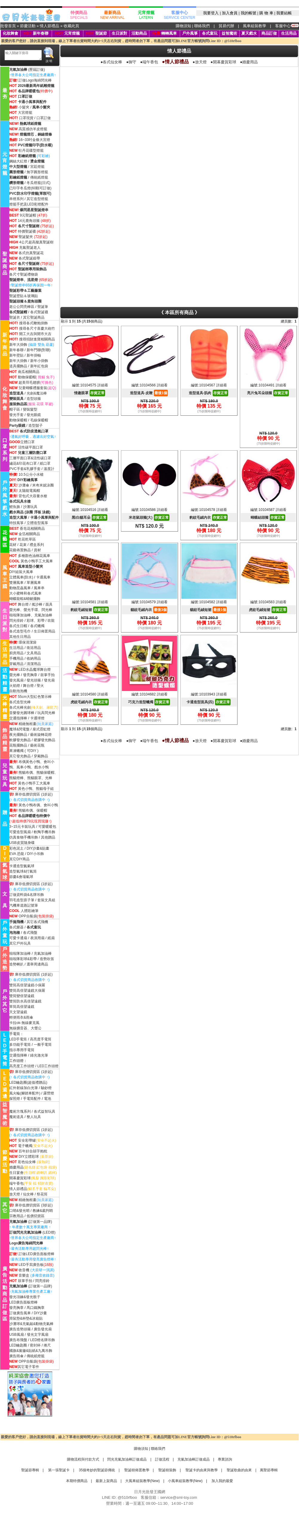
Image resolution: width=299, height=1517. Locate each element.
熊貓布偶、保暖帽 (33, 810)
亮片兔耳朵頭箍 (268, 393)
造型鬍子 (35, 425)
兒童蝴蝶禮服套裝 (33, 388)
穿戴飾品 (41, 756)
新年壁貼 (16, 355)
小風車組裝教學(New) (185, 1481)
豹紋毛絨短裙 (89, 610)
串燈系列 (16, 199)
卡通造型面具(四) (208, 702)
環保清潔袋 (27, 642)
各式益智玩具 (44, 1111)
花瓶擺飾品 (18, 745)
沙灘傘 (24, 485)
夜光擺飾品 (18, 735)
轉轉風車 (164, 33)
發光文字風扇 (37, 1334)
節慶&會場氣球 (21, 877)
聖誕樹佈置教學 (136, 1470)
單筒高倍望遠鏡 (21, 1007)
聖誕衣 (14, 317)
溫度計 (49, 469)
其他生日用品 (20, 637)
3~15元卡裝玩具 (22, 826)
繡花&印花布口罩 (23, 463)
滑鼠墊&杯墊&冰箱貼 (26, 1318)
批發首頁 (8, 26)
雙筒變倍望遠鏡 (21, 996)
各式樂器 (16, 927)
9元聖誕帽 (28, 215)
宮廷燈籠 (37, 167)
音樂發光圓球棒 (21, 713)
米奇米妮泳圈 (43, 485)
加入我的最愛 (222, 1481)
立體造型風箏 (37, 523)
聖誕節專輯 (30, 1470)
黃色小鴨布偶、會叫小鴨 (38, 805)
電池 (47, 1099)
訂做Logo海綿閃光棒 (35, 80)
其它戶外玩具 (20, 943)
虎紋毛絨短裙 (268, 610)
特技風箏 (16, 523)
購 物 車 (266, 13)
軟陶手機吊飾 (44, 832)
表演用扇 (37, 938)
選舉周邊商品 (37, 964)
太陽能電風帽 (29, 491)
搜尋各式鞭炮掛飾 (33, 323)
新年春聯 (40, 33)
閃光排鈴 (16, 620)
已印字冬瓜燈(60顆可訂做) (30, 188)
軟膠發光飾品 (20, 740)
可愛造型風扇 (20, 832)
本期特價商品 (77, 1481)
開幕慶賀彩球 (20, 1178)
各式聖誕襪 (39, 312)
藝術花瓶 (37, 745)
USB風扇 (16, 1334)
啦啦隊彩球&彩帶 (23, 959)
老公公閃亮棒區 (21, 307)
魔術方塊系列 (20, 1111)
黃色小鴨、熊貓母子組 (36, 789)
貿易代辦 (226, 26)
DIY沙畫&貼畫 (38, 848)
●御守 (131, 62)
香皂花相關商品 (32, 528)
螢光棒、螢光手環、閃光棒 (30, 610)
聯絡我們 (202, 26)
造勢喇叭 (16, 964)
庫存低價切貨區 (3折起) (34, 1205)
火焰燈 (14, 686)
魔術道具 (16, 1117)
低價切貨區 (36, 1216)
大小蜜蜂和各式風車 (25, 593)
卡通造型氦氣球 (21, 866)
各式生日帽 (18, 626)
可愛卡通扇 (18, 938)
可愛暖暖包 (47, 826)
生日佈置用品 (44, 631)
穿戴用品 (16, 664)
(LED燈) (32, 1232)
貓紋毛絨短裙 (208, 610)
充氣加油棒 (43, 953)
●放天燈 (200, 62)
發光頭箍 (34, 680)
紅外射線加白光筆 (23, 1088)
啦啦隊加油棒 (20, 953)
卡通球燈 (37, 718)
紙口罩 (45, 463)
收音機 (24, 1270)
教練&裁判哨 (43, 1211)
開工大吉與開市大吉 (35, 334)
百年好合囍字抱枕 (33, 1151)
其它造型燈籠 (37, 199)
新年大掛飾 (18, 345)
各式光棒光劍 (20, 707)
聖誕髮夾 (26, 237)
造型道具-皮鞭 (149, 393)
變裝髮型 (30, 409)
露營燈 (48, 1093)
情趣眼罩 (89, 393)
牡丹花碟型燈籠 (31, 150)
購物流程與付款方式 (83, 1459)
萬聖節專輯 (269, 1470)
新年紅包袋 (39, 366)
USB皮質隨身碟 (22, 843)
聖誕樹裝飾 (166, 1470)
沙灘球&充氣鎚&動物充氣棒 (31, 1324)
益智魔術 (229, 33)
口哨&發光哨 (19, 1211)
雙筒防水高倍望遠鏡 (25, 1001)
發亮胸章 (30, 675)
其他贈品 (48, 837)
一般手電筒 (43, 1044)
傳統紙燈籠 (39, 177)
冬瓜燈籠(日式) (38, 183)
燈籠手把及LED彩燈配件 (28, 204)
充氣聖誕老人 (30, 247)
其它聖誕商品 (34, 317)
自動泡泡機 (18, 691)
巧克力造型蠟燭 (149, 702)
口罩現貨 (26, 118)
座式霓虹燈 (41, 729)
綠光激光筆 (39, 1055)
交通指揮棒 (18, 718)
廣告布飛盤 (18, 1340)
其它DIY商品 (19, 859)
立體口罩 (27, 442)
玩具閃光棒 (46, 713)
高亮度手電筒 (40, 1039)
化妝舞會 (10, 33)
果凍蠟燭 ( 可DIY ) (24, 751)
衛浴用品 (34, 648)
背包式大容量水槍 (33, 496)
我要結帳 (284, 13)
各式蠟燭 (37, 626)
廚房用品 (16, 653)
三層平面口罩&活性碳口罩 (30, 458)
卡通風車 (43, 577)
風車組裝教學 (254, 26)
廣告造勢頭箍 (20, 1329)
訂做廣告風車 (20, 1313)
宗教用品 (16, 1216)
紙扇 (51, 938)
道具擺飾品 (18, 366)
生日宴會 (16, 1173)
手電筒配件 (32, 1099)
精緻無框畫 (27, 724)
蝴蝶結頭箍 (268, 517)
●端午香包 (149, 62)
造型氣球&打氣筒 (23, 871)
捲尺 (47, 1345)
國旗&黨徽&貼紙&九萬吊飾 (30, 1351)
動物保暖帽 (27, 377)
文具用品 (34, 653)
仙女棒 (28, 1194)
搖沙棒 (37, 604)
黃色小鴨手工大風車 (37, 561)
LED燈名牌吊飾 (42, 1340)
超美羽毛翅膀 (29, 382)
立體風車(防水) (21, 577)
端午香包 (16, 1183)
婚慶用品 (16, 1167)
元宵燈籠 (72, 33)
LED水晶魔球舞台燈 (34, 669)
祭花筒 (42, 1194)
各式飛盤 (30, 933)
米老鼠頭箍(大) (149, 517)
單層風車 (34, 583)
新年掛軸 (34, 355)
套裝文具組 (46, 900)
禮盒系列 (37, 545)
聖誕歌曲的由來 (239, 1470)
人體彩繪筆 (30, 911)
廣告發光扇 (43, 1329)
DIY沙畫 (40, 1313)
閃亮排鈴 (42, 1281)
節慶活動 (28, 26)
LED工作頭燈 (48, 1066)
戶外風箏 (190, 33)
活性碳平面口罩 (30, 447)
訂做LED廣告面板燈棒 (36, 1254)
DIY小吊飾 (35, 854)
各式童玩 (209, 33)
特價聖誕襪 (27, 231)
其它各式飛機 (37, 922)
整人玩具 (34, 1117)
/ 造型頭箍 (32, 399)
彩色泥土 (16, 848)
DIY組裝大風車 (21, 572)
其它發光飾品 (20, 756)
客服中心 (283, 26)
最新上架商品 (106, 1481)
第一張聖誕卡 (58, 1470)
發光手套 (16, 415)
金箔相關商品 (29, 534)
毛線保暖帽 (39, 420)
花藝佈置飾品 (20, 550)
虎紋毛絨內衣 (89, 702)
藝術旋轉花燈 (41, 735)
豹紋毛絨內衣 (208, 517)
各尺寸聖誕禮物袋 (23, 274)
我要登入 (211, 13)
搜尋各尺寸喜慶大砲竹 (37, 328)
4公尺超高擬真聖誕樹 (36, 242)
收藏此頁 (71, 26)
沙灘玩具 (30, 507)
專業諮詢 (225, 1459)
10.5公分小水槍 (31, 474)
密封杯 (35, 1345)
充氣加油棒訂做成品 (193, 1459)
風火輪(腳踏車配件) (24, 1093)
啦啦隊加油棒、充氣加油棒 (30, 615)
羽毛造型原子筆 (21, 900)
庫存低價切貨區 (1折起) (34, 794)
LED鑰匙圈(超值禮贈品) (28, 1082)
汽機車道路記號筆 (23, 905)
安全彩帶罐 (27, 1140)
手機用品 (16, 658)
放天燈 (14, 1194)
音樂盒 (24, 1275)
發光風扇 (16, 680)
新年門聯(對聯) (38, 350)
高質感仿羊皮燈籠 (33, 129)
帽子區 (14, 409)
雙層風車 (16, 583)
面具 (49, 604)
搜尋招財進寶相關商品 (37, 339)
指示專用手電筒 (21, 1050)
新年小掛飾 (39, 361)
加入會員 (229, 13)
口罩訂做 (43, 118)
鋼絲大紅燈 (18, 161)
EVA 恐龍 (16, 854)
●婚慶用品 (249, 62)
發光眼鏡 (34, 415)
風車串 (39, 588)
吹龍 (51, 620)
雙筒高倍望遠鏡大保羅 (27, 990)
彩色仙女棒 (27, 1162)
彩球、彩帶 (36, 620)
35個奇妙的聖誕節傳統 (96, 1470)
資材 (37, 550)
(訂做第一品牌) (30, 1222)
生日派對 (119, 33)
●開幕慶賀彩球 (223, 62)
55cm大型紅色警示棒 (35, 697)
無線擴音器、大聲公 (25, 1028)
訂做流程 (162, 1459)
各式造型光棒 (20, 702)
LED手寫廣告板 (31, 1265)
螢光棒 (14, 675)
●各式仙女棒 (111, 62)
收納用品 (34, 658)
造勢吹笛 (46, 959)
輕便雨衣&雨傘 (21, 1017)
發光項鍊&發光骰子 (24, 1297)
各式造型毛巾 (20, 631)
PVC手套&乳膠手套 (25, 469)
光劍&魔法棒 (37, 393)
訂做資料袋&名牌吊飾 (26, 895)
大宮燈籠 (25, 112)
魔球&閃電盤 (19, 729)
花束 (23, 545)
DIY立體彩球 (29, 1156)
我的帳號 (248, 13)
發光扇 (49, 680)
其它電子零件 (28, 1367)
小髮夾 (24, 107)
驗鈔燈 (46, 1088)
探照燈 (14, 1099)
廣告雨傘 (16, 1356)
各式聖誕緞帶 (29, 258)
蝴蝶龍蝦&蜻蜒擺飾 (24, 599)
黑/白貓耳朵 (89, 517)
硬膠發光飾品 (44, 740)
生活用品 (289, 33)
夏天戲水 (249, 33)
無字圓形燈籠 (37, 172)
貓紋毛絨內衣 (149, 610)
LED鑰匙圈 (18, 1345)
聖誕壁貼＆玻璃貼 (23, 296)
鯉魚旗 (14, 507)
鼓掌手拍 (47, 675)
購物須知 (183, 26)
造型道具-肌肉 (208, 393)
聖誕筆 (42, 307)
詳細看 (102, 385)
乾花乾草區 (27, 539)
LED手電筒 (18, 1039)
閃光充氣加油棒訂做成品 (127, 1459)
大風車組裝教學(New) (142, 1481)
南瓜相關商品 (28, 372)
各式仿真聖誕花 (31, 253)
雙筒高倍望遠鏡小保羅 (27, 985)
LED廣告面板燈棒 (23, 1302)
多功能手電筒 (20, 1044)
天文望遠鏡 (18, 1012)
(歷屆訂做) (36, 69)
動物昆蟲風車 (20, 588)
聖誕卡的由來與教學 (200, 1470)
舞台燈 (23, 604)
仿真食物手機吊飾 (23, 837)
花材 (12, 545)
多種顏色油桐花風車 (34, 556)
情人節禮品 (49, 26)
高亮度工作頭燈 (21, 1066)
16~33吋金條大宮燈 (34, 140)
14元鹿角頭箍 (29, 221)
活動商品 (139, 33)
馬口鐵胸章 (36, 1308)
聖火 (40, 686)
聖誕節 (101, 33)
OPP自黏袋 (28, 916)
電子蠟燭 (25, 1146)
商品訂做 (269, 33)
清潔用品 (34, 664)
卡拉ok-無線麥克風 (24, 1023)
